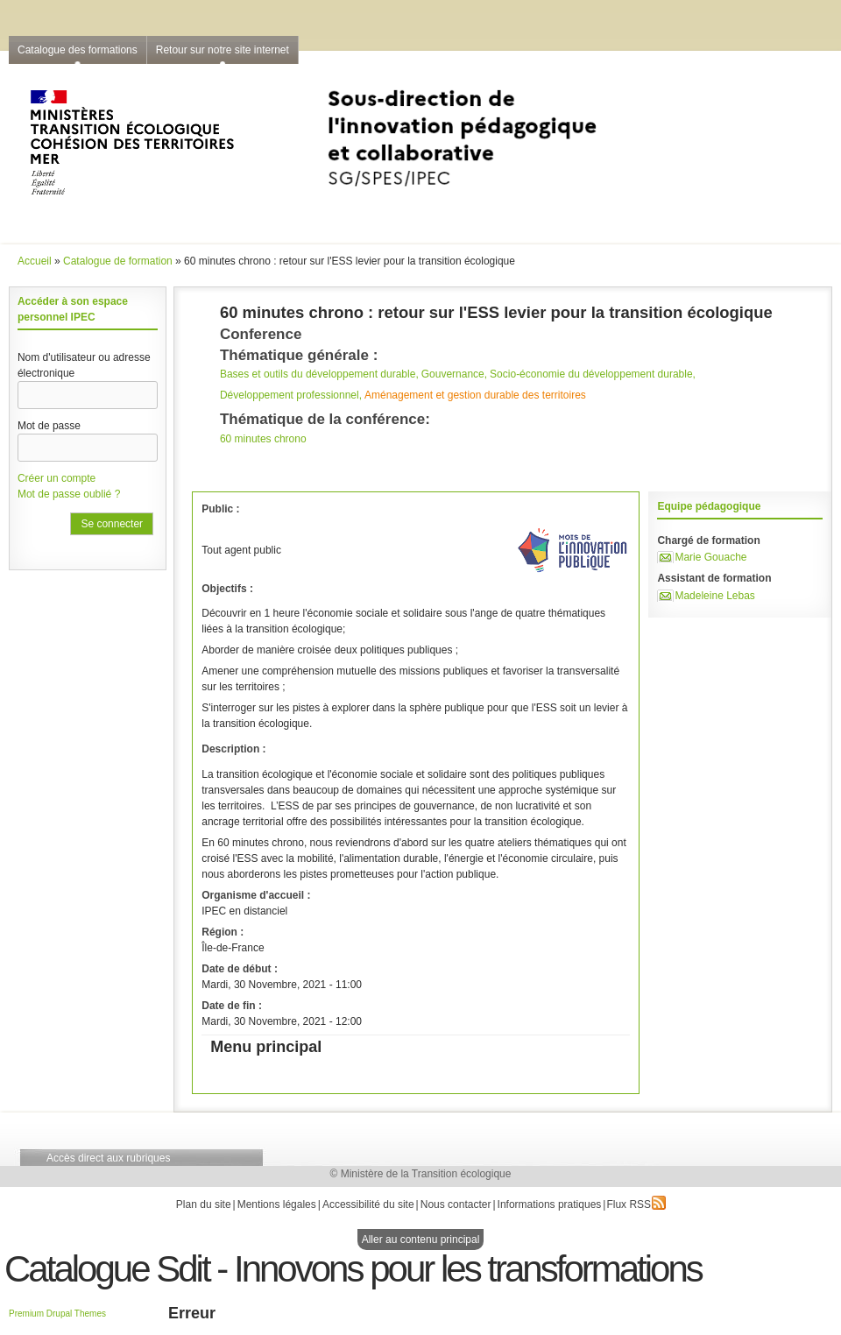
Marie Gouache (710, 557)
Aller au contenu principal (421, 1239)
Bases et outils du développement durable (317, 374)
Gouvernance (452, 374)
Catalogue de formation (118, 261)
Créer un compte (56, 478)
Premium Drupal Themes (57, 1313)
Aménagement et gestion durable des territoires (475, 395)
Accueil (35, 261)
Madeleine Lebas (714, 596)
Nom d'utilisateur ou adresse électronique (84, 365)
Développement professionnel (289, 395)
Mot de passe (49, 426)
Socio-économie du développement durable (591, 374)
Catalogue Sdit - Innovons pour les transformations (353, 1268)
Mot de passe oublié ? (69, 494)
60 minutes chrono (263, 439)
